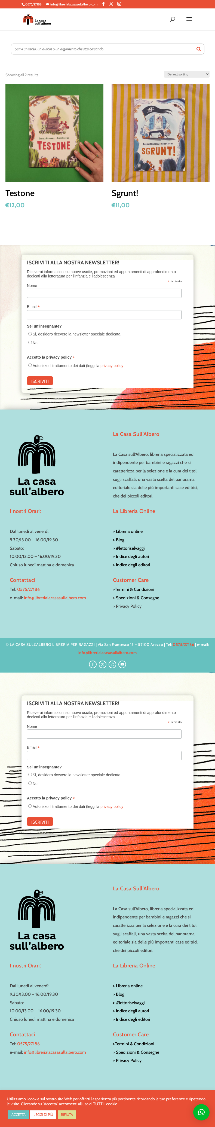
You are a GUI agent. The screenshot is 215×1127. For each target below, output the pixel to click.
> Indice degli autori (131, 556)
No (35, 343)
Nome (32, 285)
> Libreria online (128, 531)
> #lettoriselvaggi (129, 548)
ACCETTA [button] (18, 1114)
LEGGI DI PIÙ (43, 1114)
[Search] (198, 49)
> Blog (118, 539)
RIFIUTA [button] (67, 1114)
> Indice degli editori (131, 564)
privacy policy (111, 366)
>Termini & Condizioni (133, 589)
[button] (201, 1112)
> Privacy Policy (127, 1060)
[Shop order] (187, 74)
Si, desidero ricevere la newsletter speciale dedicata (76, 334)
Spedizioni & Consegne (137, 597)
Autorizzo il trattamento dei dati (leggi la (78, 366)
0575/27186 (28, 589)
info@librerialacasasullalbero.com (55, 597)
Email (33, 306)
